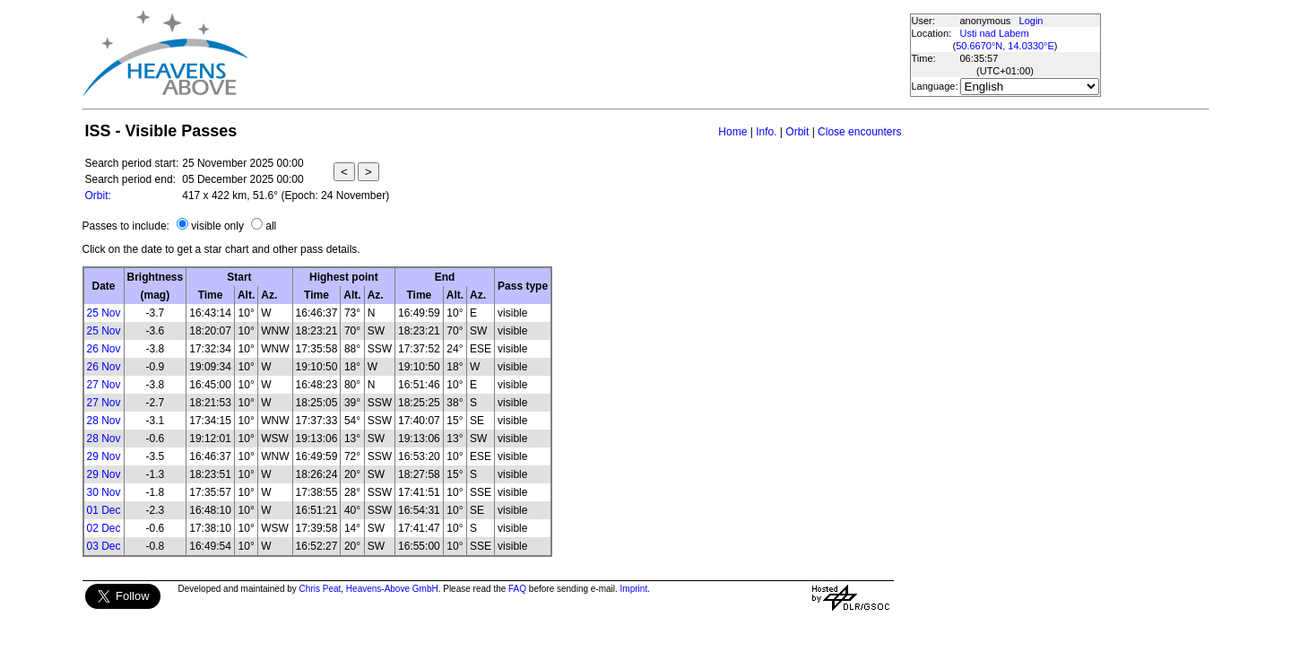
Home (732, 132)
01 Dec (104, 510)
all (270, 226)
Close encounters (859, 132)
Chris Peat (320, 589)
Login (1031, 20)
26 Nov (104, 349)
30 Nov (104, 492)
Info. (766, 132)
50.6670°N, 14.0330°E (1005, 45)
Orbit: (98, 195)
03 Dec (104, 546)
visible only (217, 226)
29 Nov (104, 456)
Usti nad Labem (994, 33)
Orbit (797, 132)
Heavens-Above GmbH (392, 589)
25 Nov (104, 313)
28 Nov (104, 420)
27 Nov (104, 384)
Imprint (634, 589)
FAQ (517, 589)
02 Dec (104, 528)
